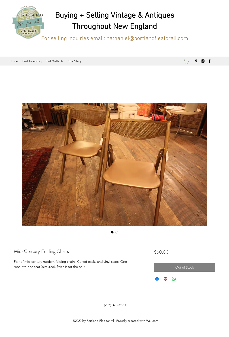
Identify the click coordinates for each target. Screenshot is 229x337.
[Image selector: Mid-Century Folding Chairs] (112, 232)
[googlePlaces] (196, 61)
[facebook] (209, 61)
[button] (186, 61)
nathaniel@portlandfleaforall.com (147, 38)
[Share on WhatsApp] (174, 279)
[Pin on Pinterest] (165, 279)
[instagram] (203, 61)
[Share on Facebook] (157, 279)
